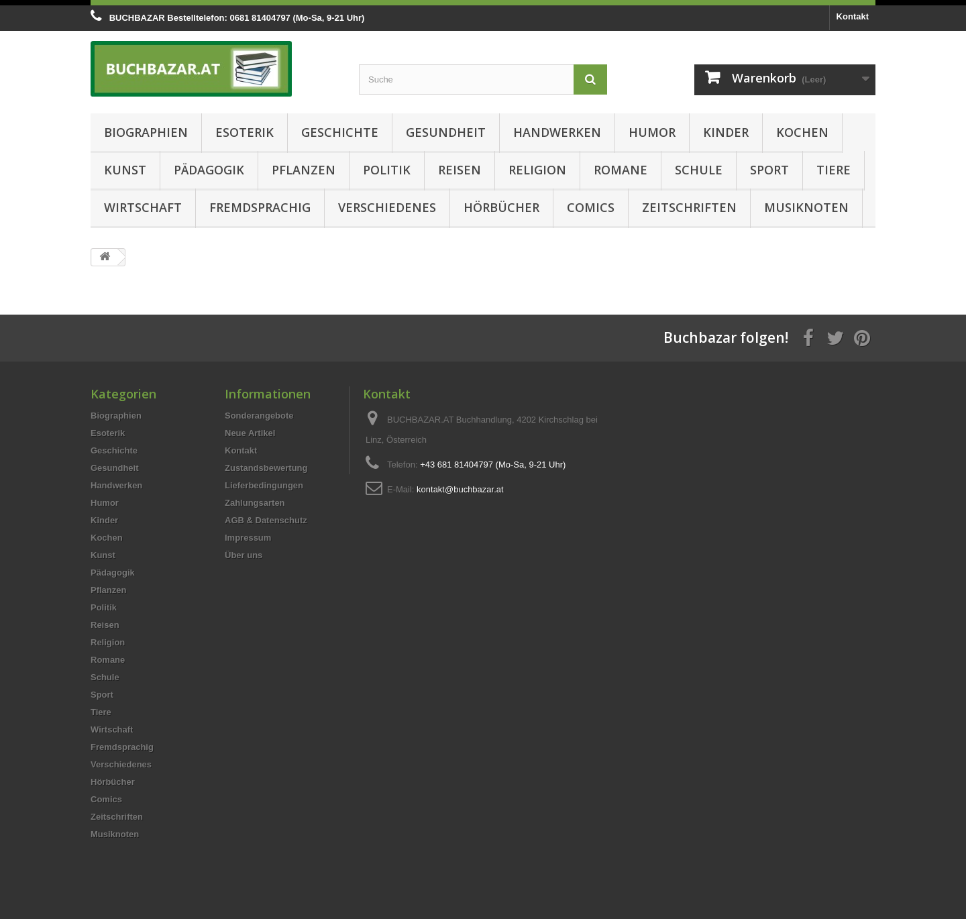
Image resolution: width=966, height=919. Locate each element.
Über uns (243, 555)
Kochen (802, 132)
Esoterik (244, 132)
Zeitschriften (689, 207)
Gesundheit (446, 132)
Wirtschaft (143, 207)
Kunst (125, 170)
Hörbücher (501, 207)
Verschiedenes (387, 207)
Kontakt (853, 16)
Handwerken (557, 132)
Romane (620, 170)
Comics (590, 207)
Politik (387, 170)
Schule (698, 170)
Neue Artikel (250, 433)
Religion (537, 170)
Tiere (833, 170)
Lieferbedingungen (264, 485)
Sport (769, 170)
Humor (652, 132)
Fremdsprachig (260, 207)
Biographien (146, 132)
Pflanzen (303, 170)
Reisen (459, 170)
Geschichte (339, 132)
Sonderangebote (259, 416)
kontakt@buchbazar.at (460, 489)
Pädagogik (209, 170)
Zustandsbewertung (266, 468)
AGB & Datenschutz (266, 520)
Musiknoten (806, 207)
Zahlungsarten (255, 503)
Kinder (726, 132)
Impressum (248, 538)
